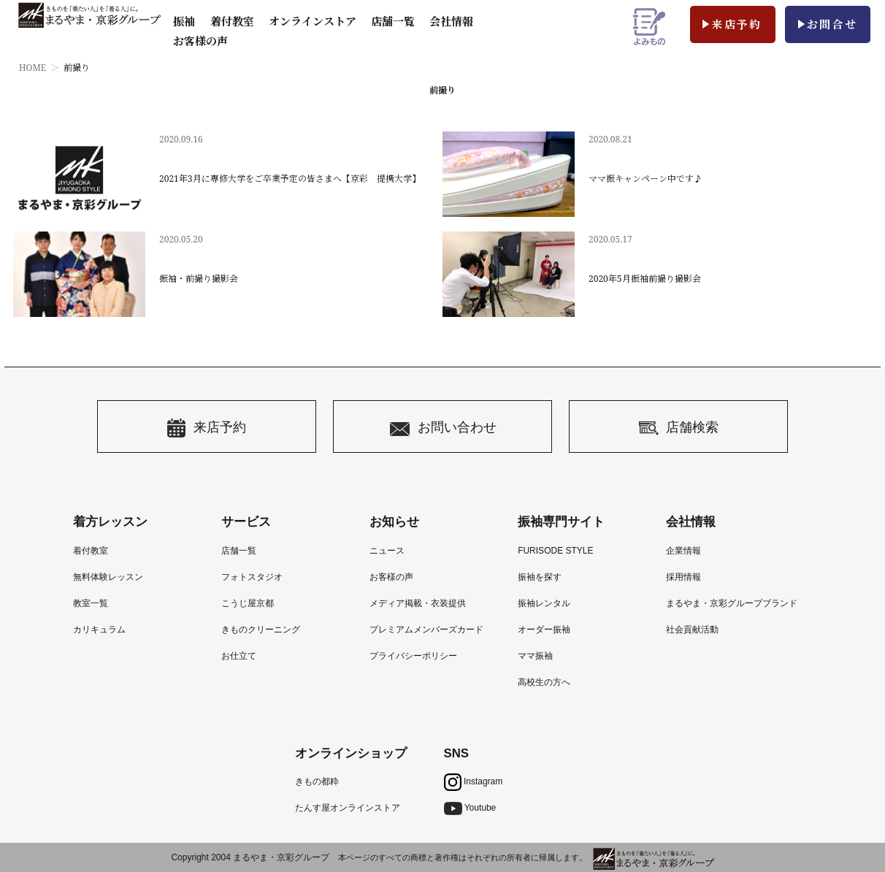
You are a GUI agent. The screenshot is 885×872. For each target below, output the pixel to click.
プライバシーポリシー (413, 656)
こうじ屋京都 (247, 603)
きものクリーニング (260, 629)
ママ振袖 (535, 656)
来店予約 (736, 24)
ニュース (387, 551)
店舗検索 (679, 428)
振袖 (184, 21)
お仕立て (238, 656)
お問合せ (832, 24)
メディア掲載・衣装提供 (417, 603)
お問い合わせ (443, 428)
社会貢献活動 (692, 629)
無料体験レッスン (108, 577)
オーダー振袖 (544, 629)
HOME (32, 67)
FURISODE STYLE (555, 551)
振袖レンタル (544, 603)
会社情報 (451, 21)
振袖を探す (540, 577)
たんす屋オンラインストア (347, 808)
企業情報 (683, 551)
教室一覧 (90, 603)
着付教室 (90, 551)
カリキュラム (99, 629)
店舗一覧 (393, 21)
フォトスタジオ (252, 577)
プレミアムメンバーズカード (426, 629)
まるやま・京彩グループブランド (731, 603)
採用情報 (683, 577)
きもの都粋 (317, 781)
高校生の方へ (544, 682)
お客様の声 (200, 41)
